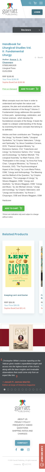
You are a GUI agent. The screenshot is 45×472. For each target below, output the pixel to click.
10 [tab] (37, 389)
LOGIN (37, 12)
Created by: (22, 464)
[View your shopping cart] (35, 3)
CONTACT (22, 442)
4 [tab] (15, 389)
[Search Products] (30, 3)
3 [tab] (12, 389)
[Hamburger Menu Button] (41, 3)
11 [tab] (40, 389)
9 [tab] (33, 389)
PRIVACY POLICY (22, 422)
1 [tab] (4, 389)
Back (39, 57)
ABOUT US (22, 419)
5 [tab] (19, 389)
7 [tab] (26, 389)
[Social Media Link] (16, 450)
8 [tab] (30, 389)
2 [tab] (8, 389)
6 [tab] (22, 389)
